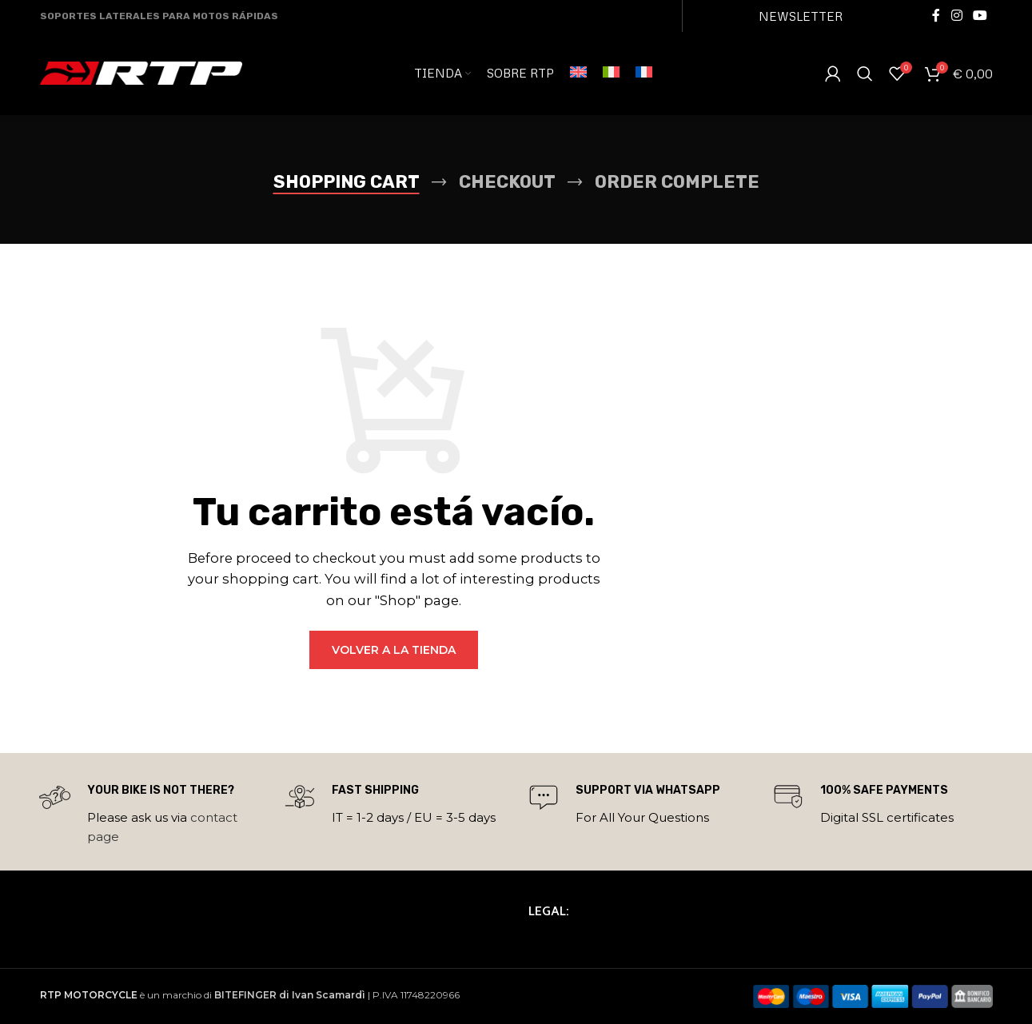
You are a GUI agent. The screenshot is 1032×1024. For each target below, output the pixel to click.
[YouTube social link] (979, 15)
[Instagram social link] (956, 15)
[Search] (865, 76)
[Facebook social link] (936, 15)
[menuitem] (578, 76)
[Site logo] (141, 74)
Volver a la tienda (394, 650)
